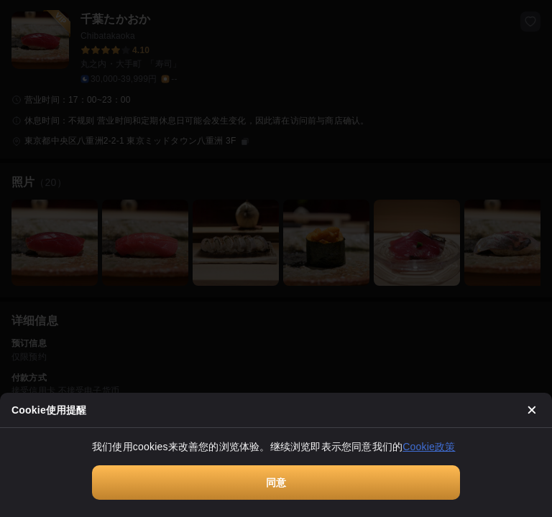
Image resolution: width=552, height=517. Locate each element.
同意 (276, 482)
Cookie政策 (428, 446)
